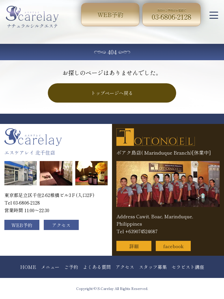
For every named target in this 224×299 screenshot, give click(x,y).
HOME (28, 266)
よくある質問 (97, 266)
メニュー (50, 266)
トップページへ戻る (112, 92)
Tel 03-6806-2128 (22, 202)
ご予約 (71, 266)
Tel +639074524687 (137, 231)
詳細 (134, 246)
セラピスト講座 (188, 266)
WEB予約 (110, 14)
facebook (173, 246)
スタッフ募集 (153, 266)
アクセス (61, 225)
